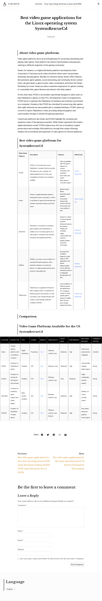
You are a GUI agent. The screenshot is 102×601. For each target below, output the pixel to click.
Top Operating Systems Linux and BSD (63, 4)
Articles (38, 4)
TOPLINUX (13, 4)
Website (21, 550)
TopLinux (51, 37)
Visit (41, 352)
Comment (22, 506)
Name (20, 532)
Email (20, 541)
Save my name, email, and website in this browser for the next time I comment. (52, 560)
